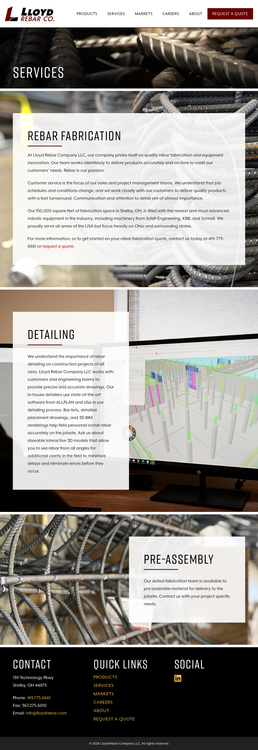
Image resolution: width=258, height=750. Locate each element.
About (196, 14)
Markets (144, 14)
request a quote (57, 246)
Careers (171, 14)
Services (116, 14)
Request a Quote (230, 14)
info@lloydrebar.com (46, 713)
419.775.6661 (39, 697)
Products (87, 14)
